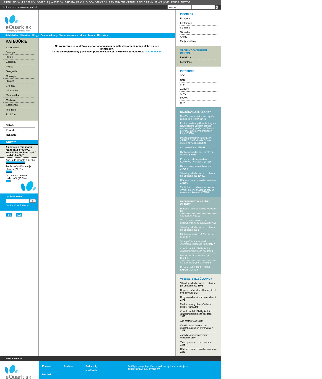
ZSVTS (183, 98)
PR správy (102, 35)
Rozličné (11, 114)
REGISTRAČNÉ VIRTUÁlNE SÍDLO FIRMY (131, 2)
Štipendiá (185, 32)
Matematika (12, 95)
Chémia (10, 85)
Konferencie (186, 23)
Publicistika (11, 35)
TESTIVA (185, 2)
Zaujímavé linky (188, 41)
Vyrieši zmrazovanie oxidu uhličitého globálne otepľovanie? (196, 221)
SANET (184, 80)
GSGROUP (43, 2)
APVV (183, 94)
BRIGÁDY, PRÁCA (74, 2)
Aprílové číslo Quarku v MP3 (194, 262)
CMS (166, 2)
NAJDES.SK (56, 2)
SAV (182, 75)
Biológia (10, 52)
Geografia (11, 71)
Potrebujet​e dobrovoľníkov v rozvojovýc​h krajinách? (194, 160)
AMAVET (184, 89)
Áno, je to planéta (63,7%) (20, 161)
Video (83, 35)
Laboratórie (186, 62)
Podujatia (185, 18)
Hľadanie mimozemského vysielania (198, 180)
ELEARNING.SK (11, 2)
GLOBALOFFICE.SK (96, 2)
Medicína (11, 100)
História (10, 81)
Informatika (12, 90)
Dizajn (9, 57)
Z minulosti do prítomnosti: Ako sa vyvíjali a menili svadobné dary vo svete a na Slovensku (197, 190)
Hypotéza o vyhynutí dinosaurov (196, 166)
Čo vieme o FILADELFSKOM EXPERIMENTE (195, 268)
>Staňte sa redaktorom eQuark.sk (20, 7)
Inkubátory (185, 57)
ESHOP (175, 2)
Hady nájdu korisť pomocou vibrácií (198, 297)
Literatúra (25, 35)
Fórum (91, 35)
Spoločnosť (12, 104)
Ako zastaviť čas (188, 147)
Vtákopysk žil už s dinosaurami (195, 342)
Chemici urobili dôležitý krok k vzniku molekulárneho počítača (195, 249)
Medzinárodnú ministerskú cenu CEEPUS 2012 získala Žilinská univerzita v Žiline (196, 140)
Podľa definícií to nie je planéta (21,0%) (18, 169)
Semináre (185, 27)
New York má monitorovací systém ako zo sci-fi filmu (197, 117)
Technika (11, 109)
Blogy (35, 35)
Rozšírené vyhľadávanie (18, 205)
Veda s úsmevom (69, 35)
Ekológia (11, 61)
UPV (182, 103)
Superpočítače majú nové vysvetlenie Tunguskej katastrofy (196, 242)
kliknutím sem (153, 51)
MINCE (158, 2)
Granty (183, 37)
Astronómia (12, 47)
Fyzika (9, 66)
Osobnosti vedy (48, 35)
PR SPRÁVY (28, 2)
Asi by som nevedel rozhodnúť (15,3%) (16, 178)
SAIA (182, 84)
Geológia (11, 76)
